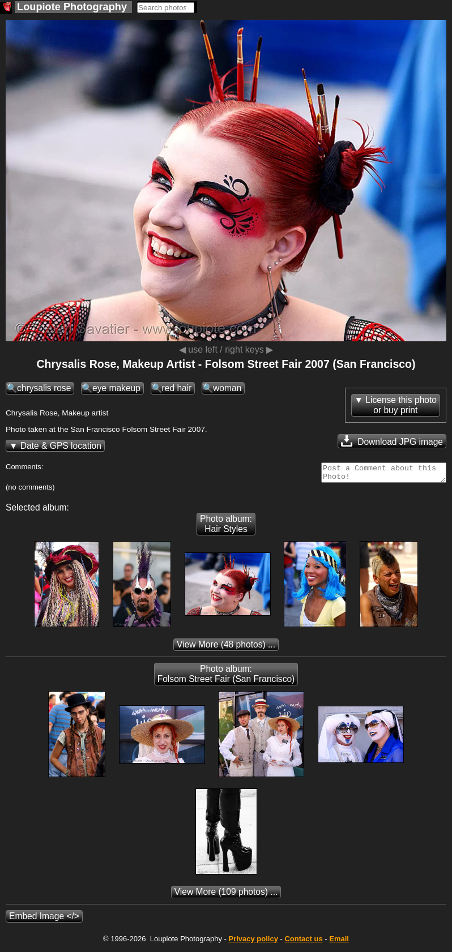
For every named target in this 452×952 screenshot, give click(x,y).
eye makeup (116, 388)
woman (227, 388)
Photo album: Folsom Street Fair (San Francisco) (226, 677)
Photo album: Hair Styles (226, 527)
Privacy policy (253, 942)
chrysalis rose (44, 388)
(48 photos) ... (226, 648)
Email (339, 942)
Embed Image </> (44, 919)
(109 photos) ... (226, 895)
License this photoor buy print (401, 405)
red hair (177, 388)
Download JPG (392, 441)
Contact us (303, 942)
